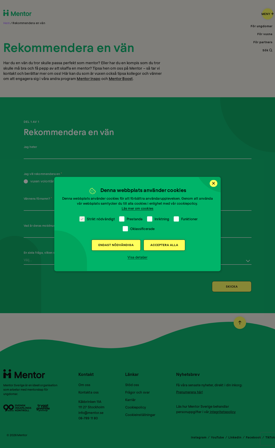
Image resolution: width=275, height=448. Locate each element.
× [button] (213, 183)
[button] (137, 257)
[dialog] (137, 224)
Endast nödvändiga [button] (116, 245)
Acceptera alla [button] (164, 245)
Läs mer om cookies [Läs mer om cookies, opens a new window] (138, 208)
